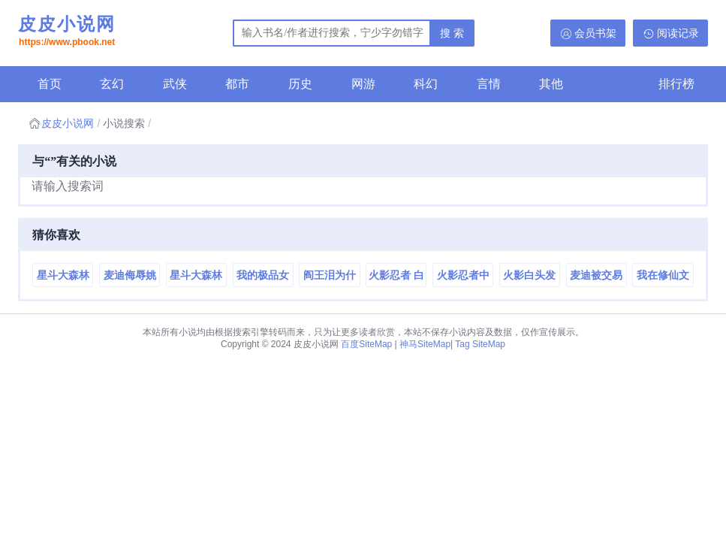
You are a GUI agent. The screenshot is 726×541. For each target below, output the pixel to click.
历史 (300, 83)
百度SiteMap (366, 344)
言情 (489, 83)
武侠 (175, 83)
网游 (363, 83)
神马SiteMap (424, 344)
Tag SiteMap (480, 344)
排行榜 (676, 83)
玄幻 (112, 83)
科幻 (426, 83)
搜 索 (452, 33)
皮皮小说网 (67, 32)
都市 (237, 83)
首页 (50, 83)
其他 (551, 83)
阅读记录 (678, 33)
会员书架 (595, 33)
